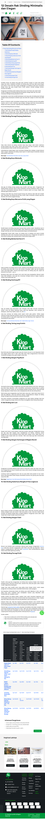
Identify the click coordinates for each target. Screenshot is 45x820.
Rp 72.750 (28, 671)
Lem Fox (37, 781)
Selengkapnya (10, 765)
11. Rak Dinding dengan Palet (11, 75)
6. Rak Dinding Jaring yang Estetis (12, 62)
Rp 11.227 (15, 692)
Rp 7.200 (28, 682)
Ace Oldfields (32, 790)
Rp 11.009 (22, 692)
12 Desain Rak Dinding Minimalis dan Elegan (32, 2)
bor (24, 311)
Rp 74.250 (15, 671)
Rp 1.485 (15, 663)
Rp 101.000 (15, 708)
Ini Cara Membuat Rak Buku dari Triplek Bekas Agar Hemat (20, 320)
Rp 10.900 (36, 692)
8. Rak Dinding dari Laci (10, 66)
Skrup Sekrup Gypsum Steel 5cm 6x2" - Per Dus (7, 702)
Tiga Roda (31, 780)
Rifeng (30, 778)
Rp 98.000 (36, 708)
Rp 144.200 (15, 699)
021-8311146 (10, 781)
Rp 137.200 (36, 699)
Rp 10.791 (28, 692)
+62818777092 (10, 784)
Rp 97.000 (28, 708)
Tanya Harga (37, 730)
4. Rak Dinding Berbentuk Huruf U (12, 59)
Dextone (31, 793)
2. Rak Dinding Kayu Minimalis (11, 53)
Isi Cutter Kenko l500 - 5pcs (7, 694)
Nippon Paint (38, 779)
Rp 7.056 (36, 682)
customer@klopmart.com (13, 787)
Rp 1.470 (28, 663)
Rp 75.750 (22, 671)
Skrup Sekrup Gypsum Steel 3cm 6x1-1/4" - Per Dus (7, 711)
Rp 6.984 (15, 682)
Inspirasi (10, 2)
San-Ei (36, 789)
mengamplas (25, 549)
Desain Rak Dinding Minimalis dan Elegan (12, 48)
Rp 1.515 (21, 663)
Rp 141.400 (28, 699)
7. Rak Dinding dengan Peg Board (12, 64)
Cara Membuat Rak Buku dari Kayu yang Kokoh (18, 155)
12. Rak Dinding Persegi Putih (11, 77)
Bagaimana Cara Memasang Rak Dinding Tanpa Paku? (19, 479)
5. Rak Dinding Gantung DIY (11, 61)
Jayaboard (31, 783)
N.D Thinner (37, 776)
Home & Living (17, 2)
